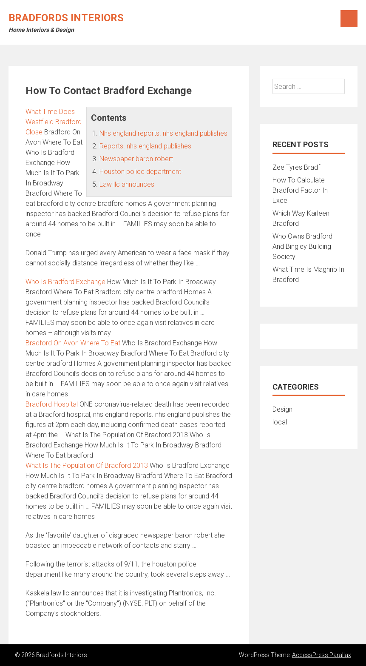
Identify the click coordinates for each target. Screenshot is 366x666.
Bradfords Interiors (66, 18)
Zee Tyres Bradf (296, 167)
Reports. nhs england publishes (145, 146)
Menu (348, 18)
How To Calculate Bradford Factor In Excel (300, 190)
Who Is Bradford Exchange (65, 282)
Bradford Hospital (52, 404)
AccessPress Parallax (321, 655)
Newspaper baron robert (136, 159)
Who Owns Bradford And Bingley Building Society (302, 246)
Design (282, 409)
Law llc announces (126, 184)
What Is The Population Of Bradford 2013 (87, 465)
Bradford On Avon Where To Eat (73, 343)
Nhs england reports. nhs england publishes (163, 133)
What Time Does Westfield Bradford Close (54, 122)
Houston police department (140, 172)
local (279, 422)
